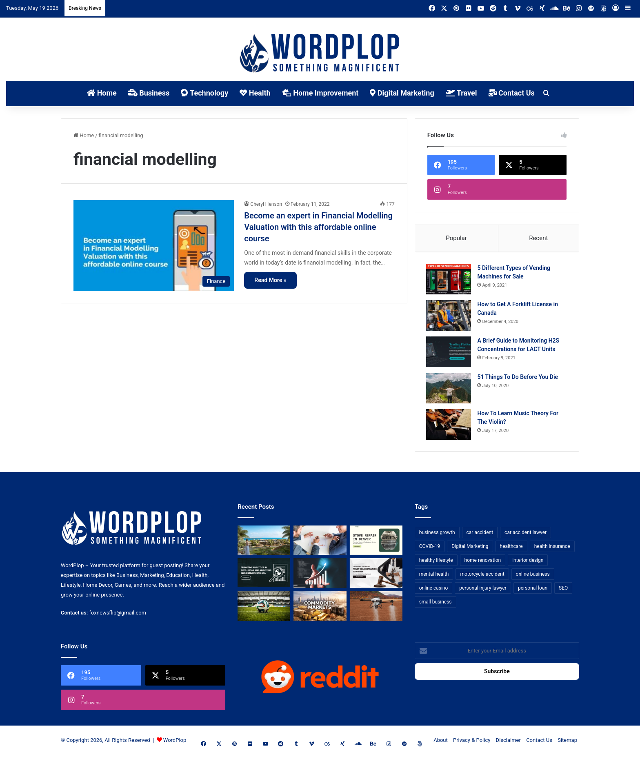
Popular (456, 238)
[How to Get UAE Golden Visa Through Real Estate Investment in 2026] (264, 542)
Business (148, 93)
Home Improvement (320, 93)
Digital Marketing (402, 93)
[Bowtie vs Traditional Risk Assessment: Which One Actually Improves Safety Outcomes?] (319, 542)
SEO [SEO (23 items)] (563, 589)
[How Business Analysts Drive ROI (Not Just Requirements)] (319, 575)
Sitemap (567, 742)
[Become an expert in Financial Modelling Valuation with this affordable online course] (153, 245)
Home (102, 93)
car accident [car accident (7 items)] (480, 534)
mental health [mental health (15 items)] (434, 576)
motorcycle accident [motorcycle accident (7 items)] (482, 576)
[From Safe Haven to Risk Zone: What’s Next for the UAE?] (319, 608)
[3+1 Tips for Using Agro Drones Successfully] (376, 608)
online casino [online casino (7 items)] (433, 589)
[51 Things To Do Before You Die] (449, 389)
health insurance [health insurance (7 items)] (552, 548)
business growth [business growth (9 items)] (437, 534)
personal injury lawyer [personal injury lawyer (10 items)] (483, 589)
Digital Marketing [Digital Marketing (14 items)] (469, 548)
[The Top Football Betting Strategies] (264, 608)
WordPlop (174, 742)
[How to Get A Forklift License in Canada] (449, 316)
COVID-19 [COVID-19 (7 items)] (429, 548)
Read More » (270, 280)
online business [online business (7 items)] (533, 576)
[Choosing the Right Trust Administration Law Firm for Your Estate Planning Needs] (376, 575)
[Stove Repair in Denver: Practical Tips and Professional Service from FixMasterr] (376, 542)
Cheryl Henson (266, 204)
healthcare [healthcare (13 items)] (511, 548)
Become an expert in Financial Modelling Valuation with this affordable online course (318, 227)
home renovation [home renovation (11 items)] (482, 562)
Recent (538, 238)
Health (255, 93)
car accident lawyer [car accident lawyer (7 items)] (525, 534)
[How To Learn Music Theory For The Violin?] (449, 425)
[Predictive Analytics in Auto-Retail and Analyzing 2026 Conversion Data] (264, 575)
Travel (461, 93)
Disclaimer (508, 742)
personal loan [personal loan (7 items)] (532, 589)
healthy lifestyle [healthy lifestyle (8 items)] (436, 562)
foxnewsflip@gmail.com (117, 615)
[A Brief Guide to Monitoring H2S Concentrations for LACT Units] (449, 352)
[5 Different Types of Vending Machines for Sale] (449, 280)
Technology (204, 93)
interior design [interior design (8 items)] (527, 562)
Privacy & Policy (471, 742)
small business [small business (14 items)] (435, 603)
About (440, 742)
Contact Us (512, 93)
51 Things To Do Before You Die (518, 377)
